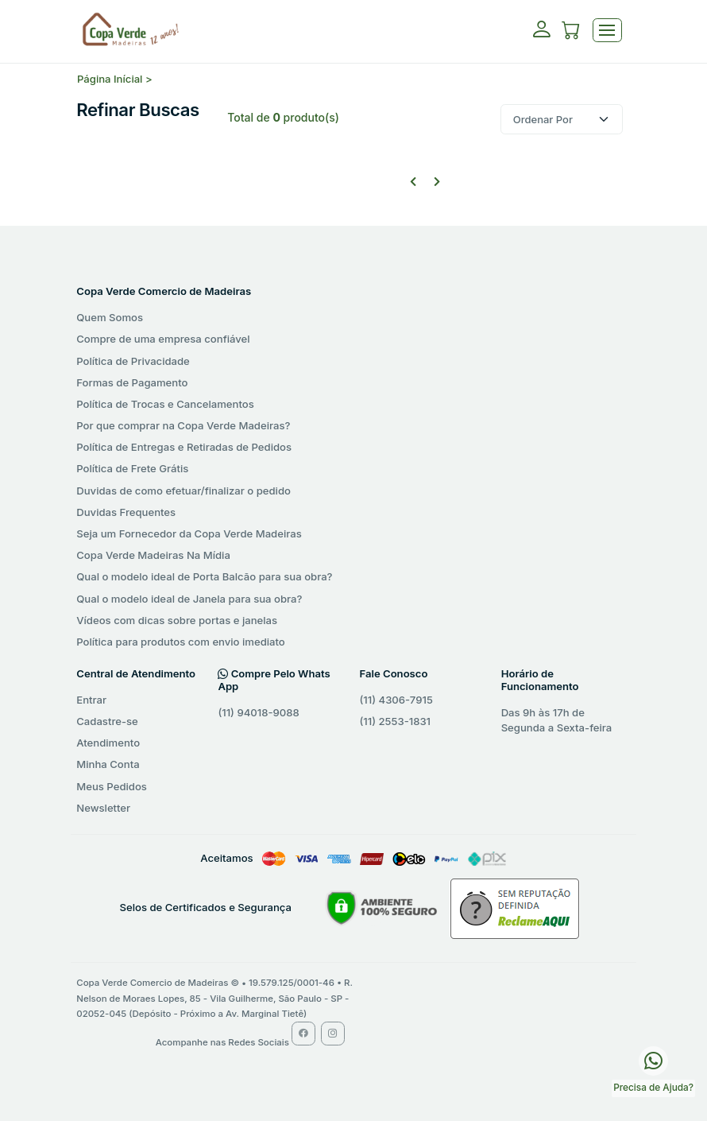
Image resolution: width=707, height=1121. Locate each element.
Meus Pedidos (111, 786)
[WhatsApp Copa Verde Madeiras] (653, 1059)
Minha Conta (107, 764)
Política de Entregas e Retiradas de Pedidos (184, 446)
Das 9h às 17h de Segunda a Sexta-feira (556, 720)
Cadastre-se (106, 721)
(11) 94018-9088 (258, 712)
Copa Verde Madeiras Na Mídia (153, 555)
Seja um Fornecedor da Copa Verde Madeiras (188, 533)
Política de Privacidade (133, 361)
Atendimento (108, 742)
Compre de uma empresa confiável (162, 338)
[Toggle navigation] (607, 30)
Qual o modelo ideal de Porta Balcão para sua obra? (204, 576)
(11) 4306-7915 (396, 699)
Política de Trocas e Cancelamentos (165, 404)
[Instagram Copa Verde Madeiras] (333, 1033)
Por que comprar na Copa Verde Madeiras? (183, 425)
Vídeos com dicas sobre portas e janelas (176, 620)
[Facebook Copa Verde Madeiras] (303, 1033)
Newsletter (103, 807)
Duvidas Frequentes (126, 512)
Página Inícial (109, 78)
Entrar (91, 699)
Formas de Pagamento (131, 382)
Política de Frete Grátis (132, 468)
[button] (571, 32)
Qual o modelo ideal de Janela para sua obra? (189, 598)
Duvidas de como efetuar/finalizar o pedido (183, 490)
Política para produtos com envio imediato (180, 641)
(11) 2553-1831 (395, 721)
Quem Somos (109, 317)
